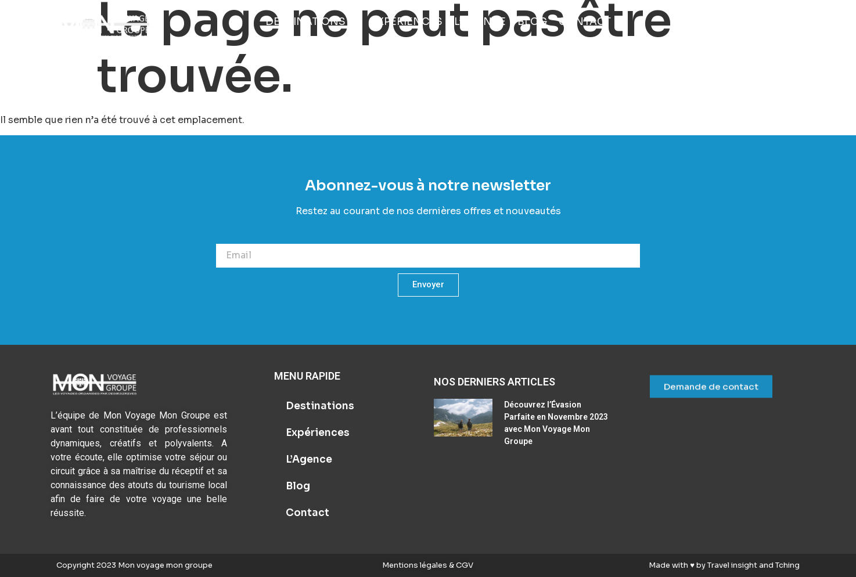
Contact (307, 513)
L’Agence (309, 459)
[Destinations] (312, 22)
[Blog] (532, 22)
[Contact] (585, 22)
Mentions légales (415, 565)
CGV (463, 565)
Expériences (318, 433)
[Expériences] (406, 22)
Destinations (320, 406)
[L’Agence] (480, 22)
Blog (298, 486)
